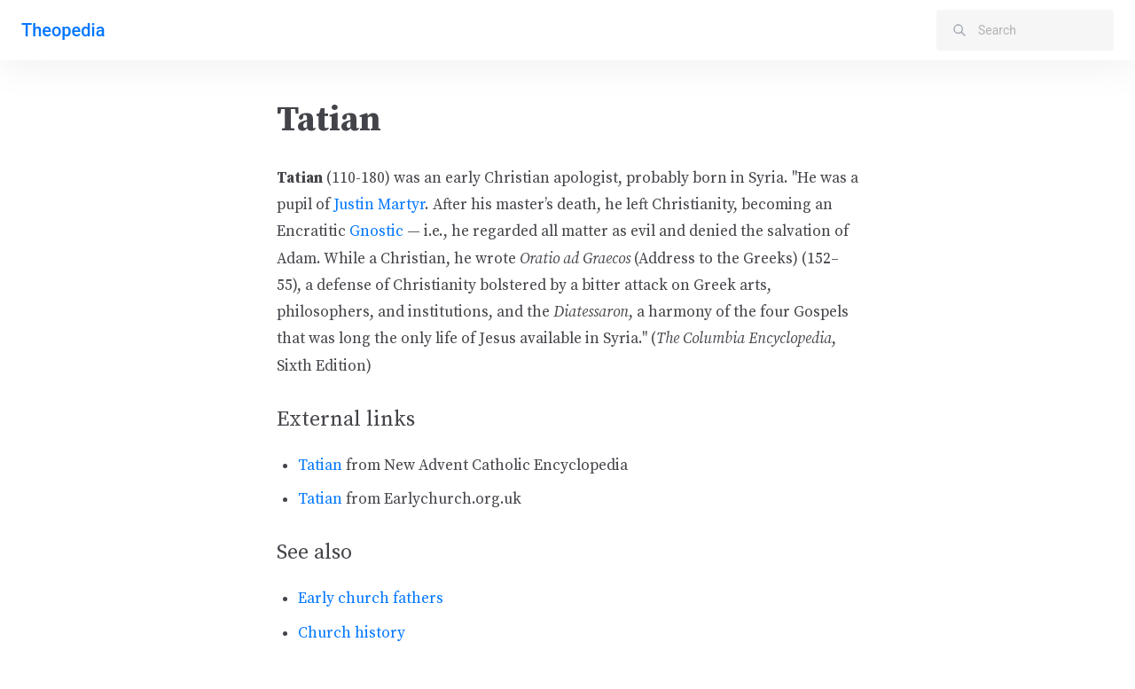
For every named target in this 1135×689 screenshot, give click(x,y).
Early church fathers (370, 598)
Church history (351, 633)
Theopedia (63, 30)
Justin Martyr (379, 205)
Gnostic (376, 231)
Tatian (320, 465)
